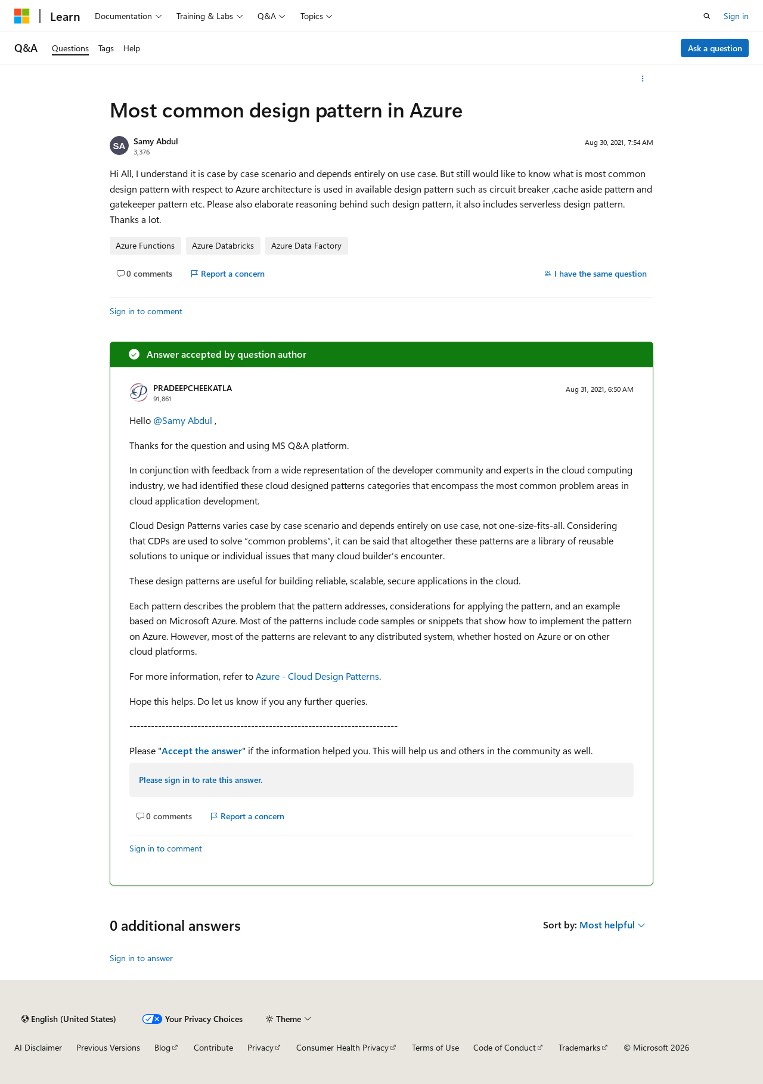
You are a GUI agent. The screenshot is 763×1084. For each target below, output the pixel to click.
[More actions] (642, 78)
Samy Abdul (156, 141)
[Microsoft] (22, 16)
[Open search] (707, 16)
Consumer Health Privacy (342, 1047)
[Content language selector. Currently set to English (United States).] (68, 1019)
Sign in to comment (146, 311)
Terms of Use (435, 1047)
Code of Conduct (504, 1047)
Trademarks (579, 1047)
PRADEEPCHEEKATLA (192, 388)
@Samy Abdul (184, 420)
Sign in (736, 15)
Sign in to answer (141, 958)
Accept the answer (202, 750)
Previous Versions (108, 1047)
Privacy (260, 1047)
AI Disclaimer (38, 1047)
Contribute (213, 1047)
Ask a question (715, 48)
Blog (162, 1047)
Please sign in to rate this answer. (200, 779)
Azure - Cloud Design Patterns (317, 676)
